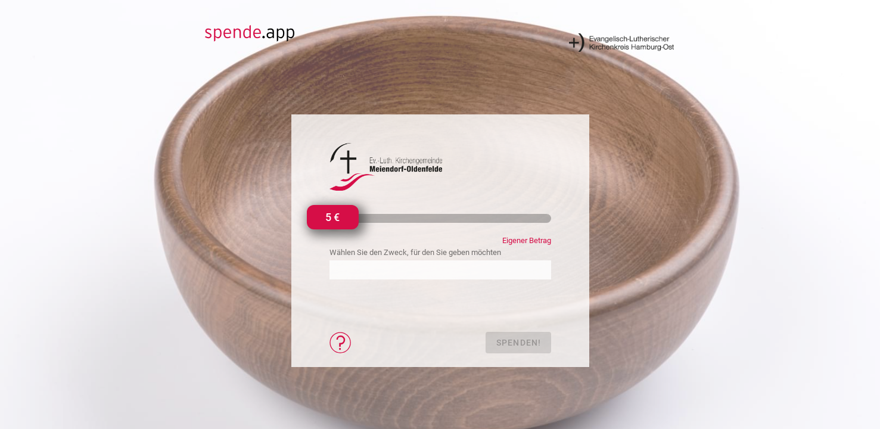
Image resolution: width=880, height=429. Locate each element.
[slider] (332, 218)
